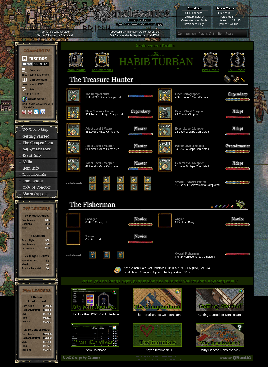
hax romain (28, 248)
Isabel (25, 228)
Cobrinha (27, 224)
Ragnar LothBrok (31, 310)
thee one (26, 321)
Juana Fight (28, 240)
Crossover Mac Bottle (194, 20)
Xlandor (26, 264)
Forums (35, 70)
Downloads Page (194, 24)
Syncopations (29, 260)
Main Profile (76, 70)
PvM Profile (210, 70)
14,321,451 (235, 20)
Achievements (102, 70)
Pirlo (24, 318)
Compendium (38, 79)
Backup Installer (194, 16)
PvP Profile (236, 70)
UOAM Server (36, 99)
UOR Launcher (194, 13)
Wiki (32, 89)
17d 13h (233, 24)
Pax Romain (28, 220)
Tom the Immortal (31, 268)
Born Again (28, 306)
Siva (24, 314)
